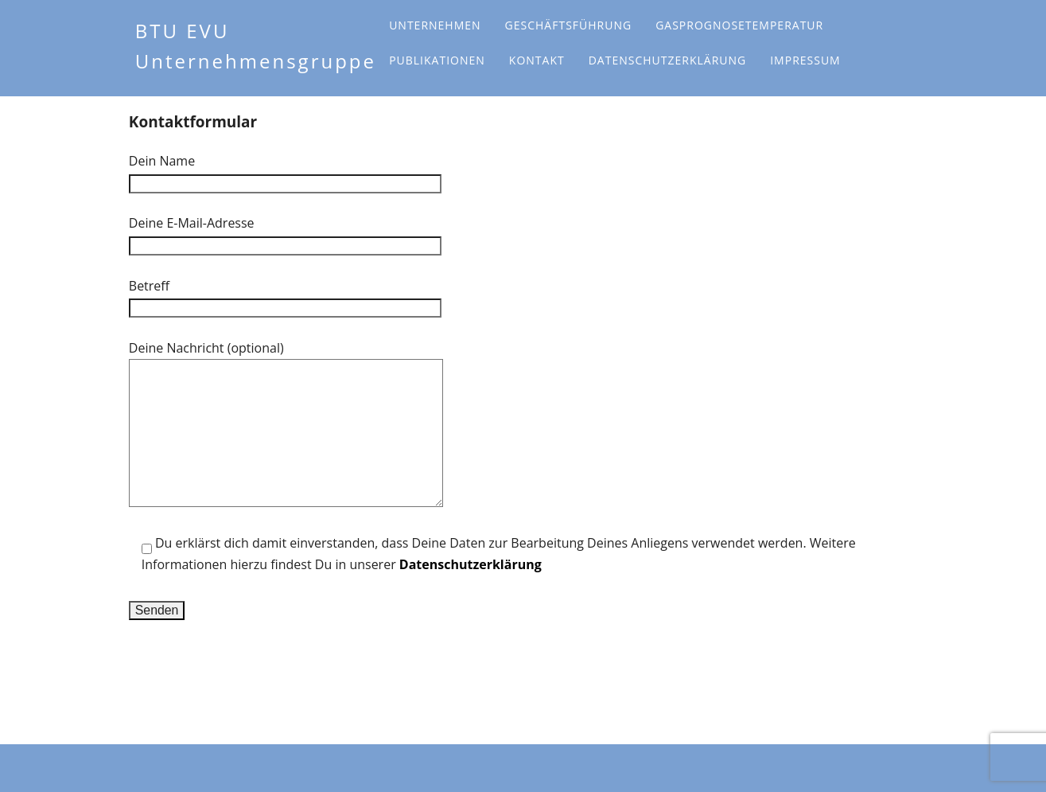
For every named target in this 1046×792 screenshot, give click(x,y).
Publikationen (437, 60)
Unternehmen (434, 25)
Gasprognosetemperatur (739, 25)
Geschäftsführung (568, 25)
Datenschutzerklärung (668, 60)
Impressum (805, 60)
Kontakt (537, 60)
